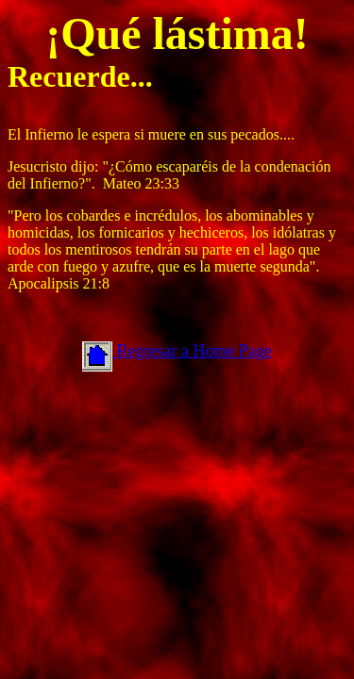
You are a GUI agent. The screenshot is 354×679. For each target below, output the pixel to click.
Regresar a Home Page (192, 350)
